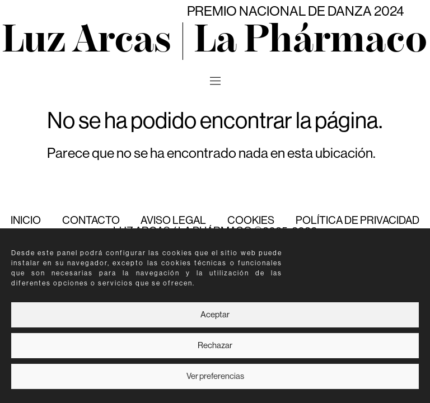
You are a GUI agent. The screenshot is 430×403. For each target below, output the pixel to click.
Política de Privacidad (357, 220)
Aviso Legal (173, 220)
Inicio (26, 220)
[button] (215, 81)
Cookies (250, 220)
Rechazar (215, 345)
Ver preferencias (215, 376)
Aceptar (215, 315)
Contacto (91, 220)
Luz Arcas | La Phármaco (215, 41)
